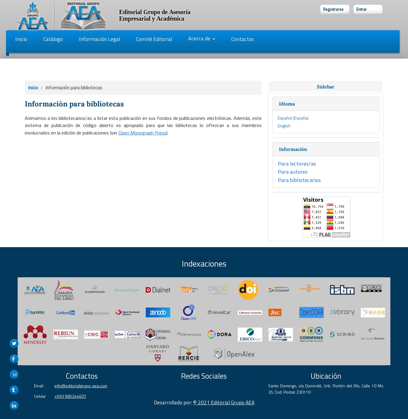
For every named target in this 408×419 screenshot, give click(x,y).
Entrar (361, 9)
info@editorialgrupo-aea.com (80, 386)
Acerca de (199, 38)
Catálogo (53, 39)
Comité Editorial (154, 39)
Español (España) (293, 118)
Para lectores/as (297, 163)
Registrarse (333, 9)
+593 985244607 (70, 396)
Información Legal (99, 39)
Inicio (21, 39)
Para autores (293, 171)
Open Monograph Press (142, 132)
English (284, 126)
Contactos (242, 39)
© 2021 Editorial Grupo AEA (223, 402)
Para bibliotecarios (299, 180)
